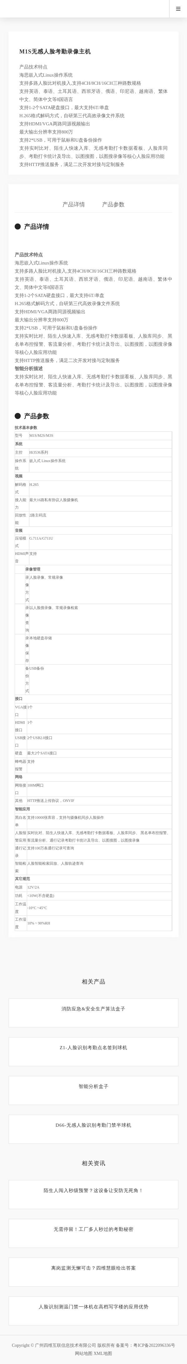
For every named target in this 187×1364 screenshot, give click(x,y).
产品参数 (113, 204)
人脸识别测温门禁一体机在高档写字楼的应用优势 (94, 1306)
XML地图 (103, 1353)
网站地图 (83, 1353)
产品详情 (73, 204)
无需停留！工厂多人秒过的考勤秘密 (94, 1229)
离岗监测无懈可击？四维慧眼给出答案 (93, 1268)
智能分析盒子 (94, 1086)
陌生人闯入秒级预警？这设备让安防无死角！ (94, 1190)
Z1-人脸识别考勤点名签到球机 (93, 1047)
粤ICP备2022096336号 (154, 1345)
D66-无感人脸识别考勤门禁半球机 (93, 1125)
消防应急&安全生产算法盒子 (93, 1008)
